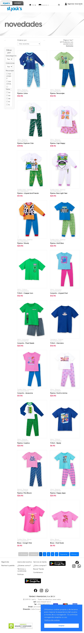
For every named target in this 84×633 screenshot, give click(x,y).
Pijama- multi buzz (57, 243)
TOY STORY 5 (8, 76)
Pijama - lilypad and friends (28, 193)
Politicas (21, 574)
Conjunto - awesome (25, 393)
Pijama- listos (22, 93)
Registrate (71, 4)
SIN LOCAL (8, 83)
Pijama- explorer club (25, 143)
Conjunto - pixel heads (25, 343)
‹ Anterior (33, 554)
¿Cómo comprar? (40, 565)
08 (8, 98)
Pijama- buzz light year (58, 193)
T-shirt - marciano (57, 343)
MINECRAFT (10, 88)
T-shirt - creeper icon (25, 293)
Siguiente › (64, 554)
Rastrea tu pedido (8, 565)
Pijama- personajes (57, 93)
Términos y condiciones (22, 570)
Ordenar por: (22, 40)
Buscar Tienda (38, 569)
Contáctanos (38, 572)
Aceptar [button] (61, 625)
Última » (74, 554)
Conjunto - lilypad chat (59, 293)
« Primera (23, 554)
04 (8, 92)
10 (8, 102)
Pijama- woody (23, 243)
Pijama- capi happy (57, 143)
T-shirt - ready (55, 443)
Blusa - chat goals (57, 543)
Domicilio (45, 5)
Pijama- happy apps (58, 493)
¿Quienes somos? (24, 565)
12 (8, 105)
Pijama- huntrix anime (58, 393)
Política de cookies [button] (52, 620)
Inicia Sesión (78, 4)
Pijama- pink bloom (24, 493)
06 (8, 95)
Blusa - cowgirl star (24, 543)
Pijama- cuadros (23, 443)
